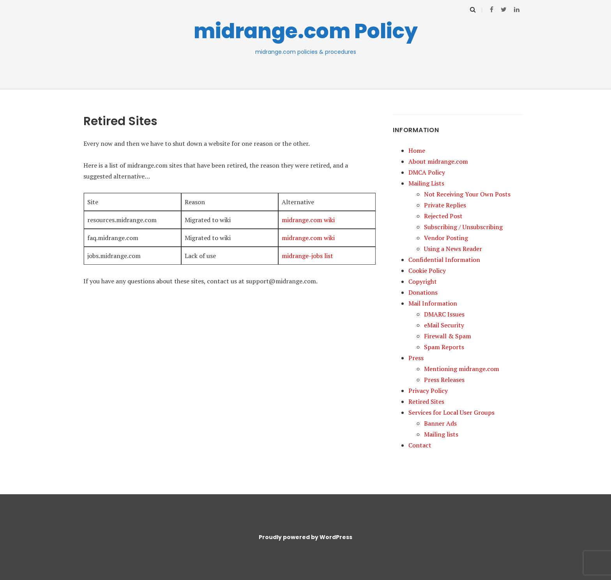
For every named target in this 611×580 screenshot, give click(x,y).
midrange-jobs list (307, 255)
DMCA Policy (426, 172)
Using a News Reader (453, 248)
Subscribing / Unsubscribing (463, 227)
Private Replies (445, 205)
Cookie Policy (427, 270)
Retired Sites (426, 401)
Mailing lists (441, 434)
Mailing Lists (426, 183)
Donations (423, 292)
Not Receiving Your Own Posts (467, 194)
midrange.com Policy (306, 31)
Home (416, 150)
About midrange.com (438, 161)
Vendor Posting (446, 237)
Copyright (422, 281)
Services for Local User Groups (451, 412)
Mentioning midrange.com (461, 368)
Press (416, 358)
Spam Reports (444, 347)
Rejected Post (443, 216)
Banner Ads (440, 423)
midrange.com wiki (308, 220)
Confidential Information (444, 259)
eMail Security (444, 325)
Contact (419, 445)
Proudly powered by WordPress (305, 537)
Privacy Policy (428, 390)
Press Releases (444, 379)
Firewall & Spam (447, 336)
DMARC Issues (444, 314)
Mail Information (432, 303)
